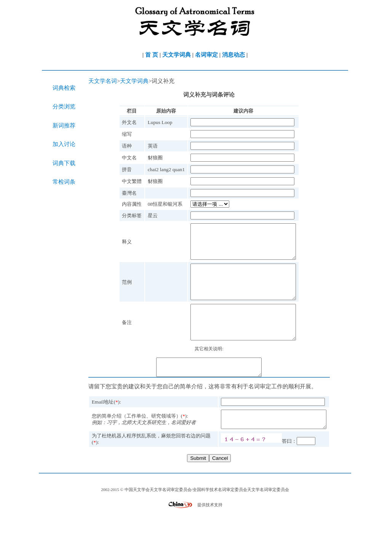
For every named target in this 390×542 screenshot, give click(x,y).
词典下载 (64, 163)
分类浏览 (64, 106)
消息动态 (233, 54)
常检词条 (64, 182)
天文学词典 (176, 54)
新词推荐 (64, 125)
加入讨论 (64, 144)
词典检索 (64, 88)
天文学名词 (102, 81)
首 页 (152, 54)
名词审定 (206, 54)
